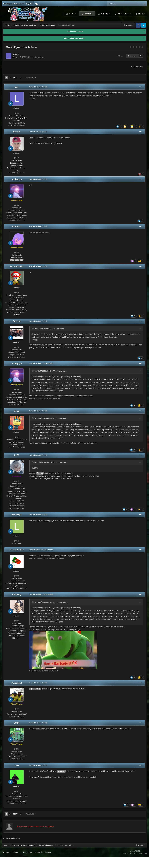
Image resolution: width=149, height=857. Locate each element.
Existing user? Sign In (13, 3)
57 (17, 437)
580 (16, 621)
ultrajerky (16, 595)
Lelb (17, 87)
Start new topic (137, 66)
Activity (104, 14)
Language (6, 852)
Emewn (16, 132)
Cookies (48, 852)
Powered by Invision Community (135, 853)
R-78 (16, 455)
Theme (16, 852)
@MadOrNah (35, 689)
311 (16, 709)
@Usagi (40, 473)
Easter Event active (75, 31)
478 (16, 158)
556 (16, 749)
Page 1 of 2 (31, 77)
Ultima (71, 14)
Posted (38, 87)
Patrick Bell (16, 683)
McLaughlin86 (16, 266)
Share (119, 56)
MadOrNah (17, 226)
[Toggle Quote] (33, 329)
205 (16, 791)
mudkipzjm (17, 179)
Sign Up (29, 4)
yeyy (17, 765)
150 (16, 541)
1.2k (16, 347)
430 (16, 293)
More (141, 14)
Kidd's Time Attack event (74, 38)
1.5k (16, 253)
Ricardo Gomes (17, 550)
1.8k (16, 205)
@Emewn (61, 771)
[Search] (118, 3)
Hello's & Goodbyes (36, 57)
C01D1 (16, 723)
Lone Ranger (16, 515)
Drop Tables (123, 14)
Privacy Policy (27, 852)
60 (17, 113)
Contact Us (38, 852)
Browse (88, 14)
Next (15, 77)
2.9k (16, 481)
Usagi (16, 411)
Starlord (16, 321)
